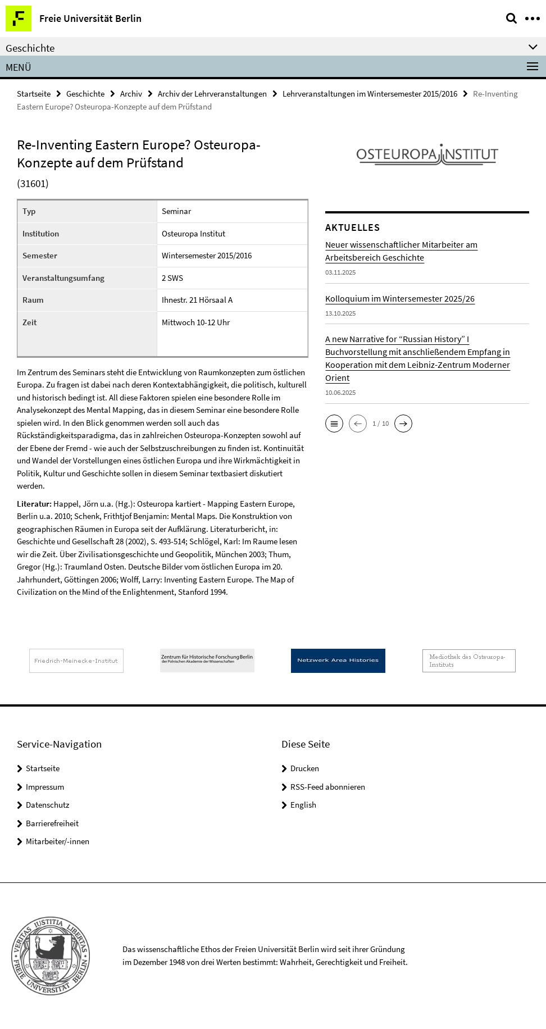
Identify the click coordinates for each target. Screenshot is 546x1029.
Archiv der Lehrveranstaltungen (212, 93)
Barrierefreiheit (52, 823)
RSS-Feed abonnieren (327, 786)
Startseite (34, 93)
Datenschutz (47, 804)
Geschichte (85, 93)
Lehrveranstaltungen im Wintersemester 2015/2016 (370, 93)
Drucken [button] (304, 768)
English (303, 804)
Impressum (45, 786)
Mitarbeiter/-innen (57, 841)
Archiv (131, 93)
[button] (334, 423)
